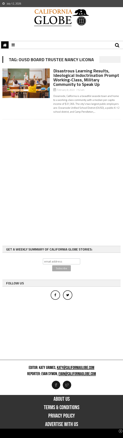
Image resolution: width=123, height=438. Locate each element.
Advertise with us (61, 424)
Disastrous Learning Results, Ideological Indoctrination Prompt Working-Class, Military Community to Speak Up (86, 77)
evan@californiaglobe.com (77, 374)
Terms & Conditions (61, 407)
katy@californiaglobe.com (75, 368)
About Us (61, 399)
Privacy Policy (61, 416)
